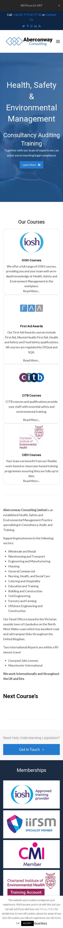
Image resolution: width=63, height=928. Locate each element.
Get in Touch (31, 749)
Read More (40, 923)
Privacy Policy (47, 908)
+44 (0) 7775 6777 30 (27, 15)
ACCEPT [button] (27, 923)
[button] (58, 41)
